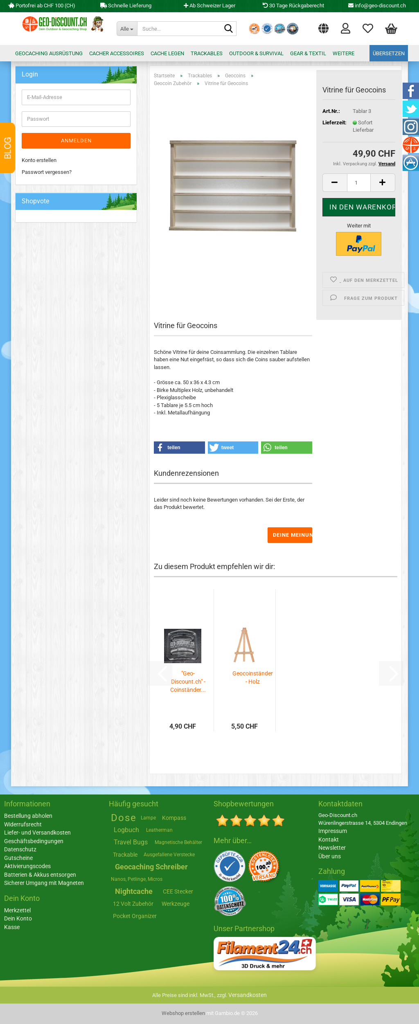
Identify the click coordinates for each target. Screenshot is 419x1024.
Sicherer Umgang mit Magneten (44, 883)
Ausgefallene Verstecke (169, 854)
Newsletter (332, 847)
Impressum (332, 831)
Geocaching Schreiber (151, 866)
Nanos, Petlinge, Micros (136, 879)
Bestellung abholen (28, 815)
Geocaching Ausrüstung (49, 53)
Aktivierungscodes (27, 866)
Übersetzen (389, 53)
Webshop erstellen (183, 1013)
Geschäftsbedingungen (33, 841)
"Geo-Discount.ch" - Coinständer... (188, 681)
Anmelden (76, 140)
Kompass (174, 818)
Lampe (148, 818)
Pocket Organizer (135, 916)
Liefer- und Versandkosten (37, 832)
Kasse (12, 927)
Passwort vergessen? (47, 172)
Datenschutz (20, 849)
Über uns (329, 856)
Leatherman (159, 830)
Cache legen (167, 53)
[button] (323, 26)
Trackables (207, 53)
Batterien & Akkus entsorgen (40, 874)
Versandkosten (247, 995)
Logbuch (126, 830)
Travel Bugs (131, 842)
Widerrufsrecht (23, 824)
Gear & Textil (308, 53)
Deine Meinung (292, 535)
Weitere (343, 53)
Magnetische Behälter (178, 842)
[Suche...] (127, 28)
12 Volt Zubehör (133, 903)
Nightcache (134, 891)
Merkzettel (368, 28)
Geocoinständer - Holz (252, 677)
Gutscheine (18, 858)
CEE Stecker (178, 891)
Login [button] (345, 28)
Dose (124, 818)
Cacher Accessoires (116, 53)
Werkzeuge (175, 903)
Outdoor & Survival (256, 53)
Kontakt (328, 839)
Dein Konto (18, 918)
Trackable (125, 854)
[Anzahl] (359, 182)
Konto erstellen (39, 160)
